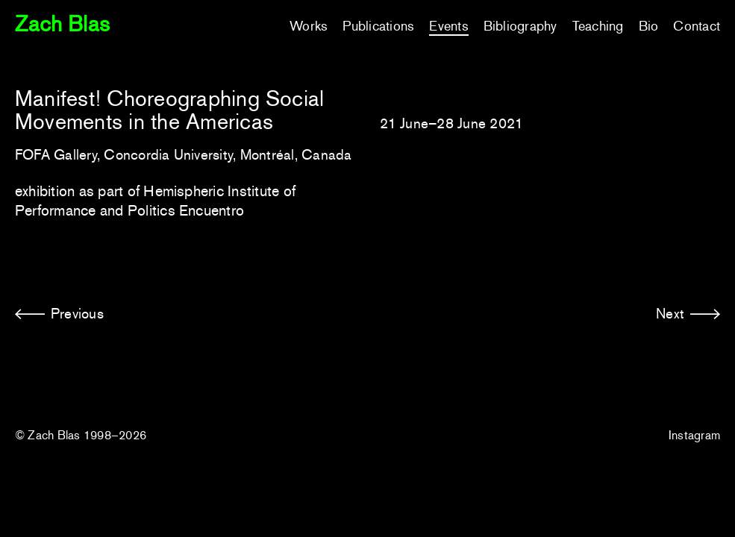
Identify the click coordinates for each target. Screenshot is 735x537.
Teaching (598, 26)
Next (670, 313)
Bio (649, 26)
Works (309, 26)
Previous (77, 313)
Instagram (694, 435)
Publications (378, 26)
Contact (696, 26)
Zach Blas (62, 24)
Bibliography (520, 26)
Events (448, 26)
